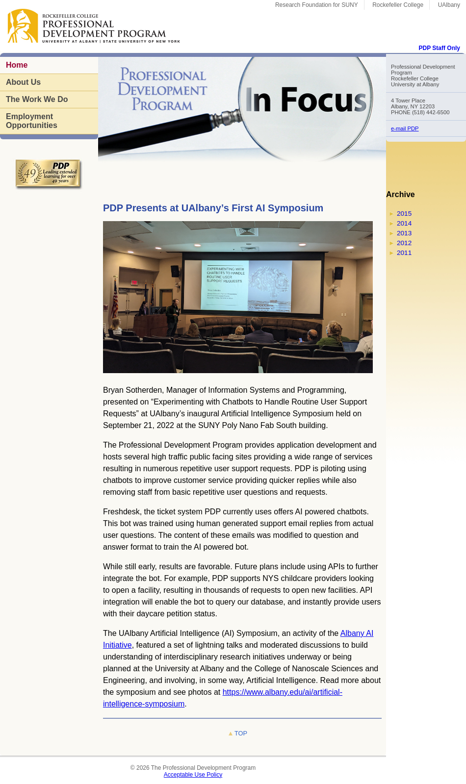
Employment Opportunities (31, 120)
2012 (404, 243)
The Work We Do (37, 99)
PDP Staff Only (439, 48)
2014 (404, 223)
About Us (23, 82)
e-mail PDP (405, 128)
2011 (404, 252)
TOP (240, 733)
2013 (404, 233)
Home (16, 65)
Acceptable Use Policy (193, 774)
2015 (404, 213)
